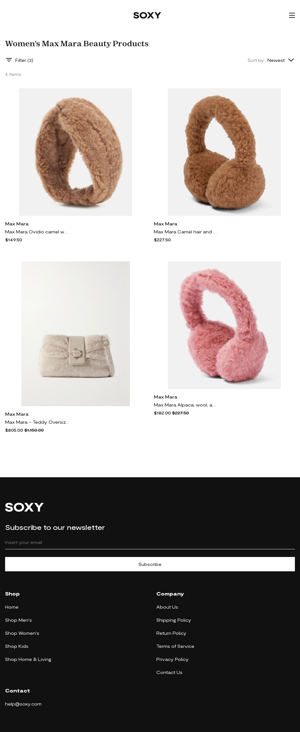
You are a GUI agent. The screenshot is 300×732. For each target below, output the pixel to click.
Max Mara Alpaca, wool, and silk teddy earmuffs (186, 404)
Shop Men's (18, 620)
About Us (167, 607)
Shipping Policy (173, 620)
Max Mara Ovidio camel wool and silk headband (37, 231)
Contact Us (169, 672)
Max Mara (16, 223)
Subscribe (150, 564)
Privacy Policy (172, 659)
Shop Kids (16, 646)
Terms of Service (175, 646)
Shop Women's (22, 633)
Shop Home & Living (28, 659)
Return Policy (171, 633)
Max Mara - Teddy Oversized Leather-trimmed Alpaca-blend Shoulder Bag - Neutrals (37, 422)
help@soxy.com (23, 703)
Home (12, 607)
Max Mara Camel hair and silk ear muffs (186, 231)
